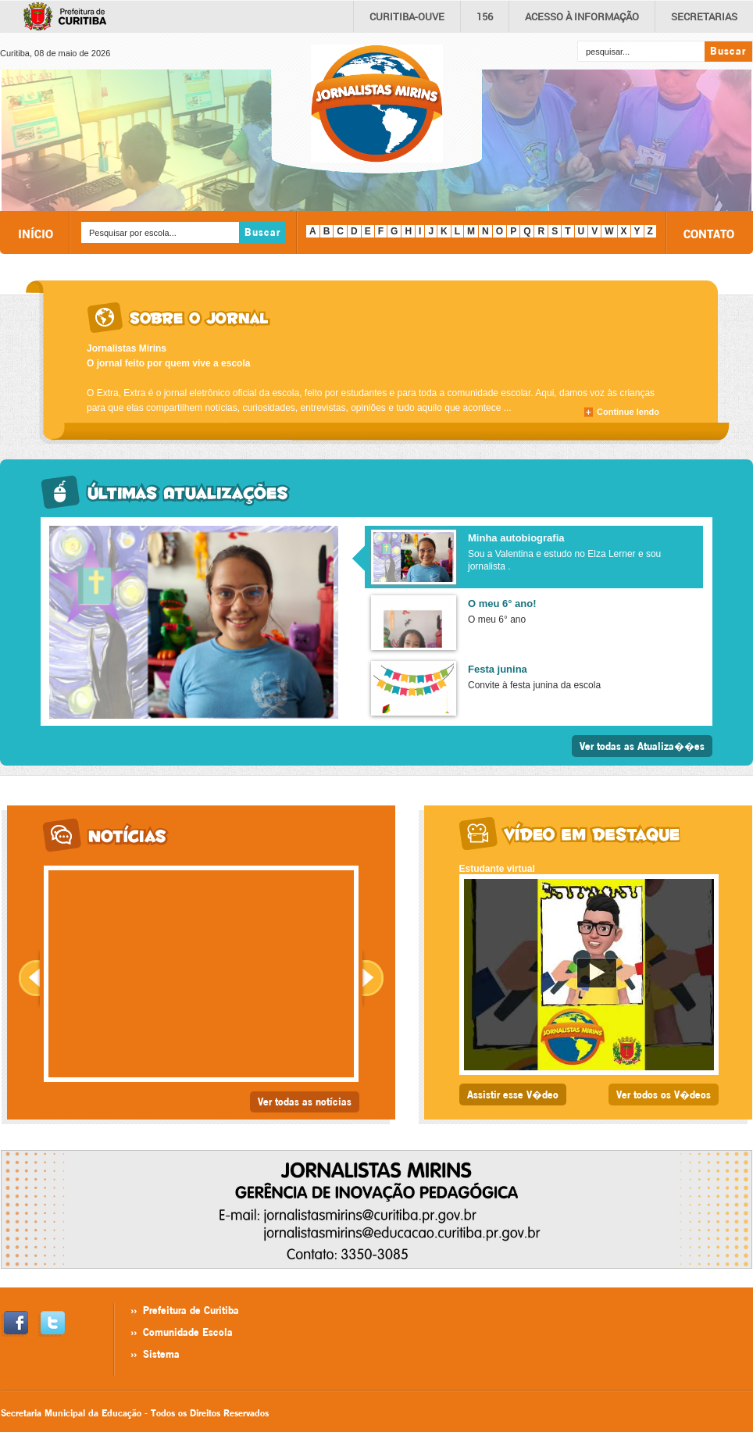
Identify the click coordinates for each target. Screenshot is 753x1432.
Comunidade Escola (188, 1332)
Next (372, 978)
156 (484, 16)
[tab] (532, 557)
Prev (29, 978)
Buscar (728, 51)
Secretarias (704, 16)
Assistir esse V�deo (513, 1094)
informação (582, 16)
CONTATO (708, 234)
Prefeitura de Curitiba (191, 1310)
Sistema (161, 1354)
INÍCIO (35, 234)
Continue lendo (628, 411)
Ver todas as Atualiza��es (642, 746)
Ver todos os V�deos (663, 1094)
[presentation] (534, 557)
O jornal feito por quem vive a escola (168, 363)
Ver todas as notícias (305, 1101)
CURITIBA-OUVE (406, 16)
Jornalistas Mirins (126, 348)
